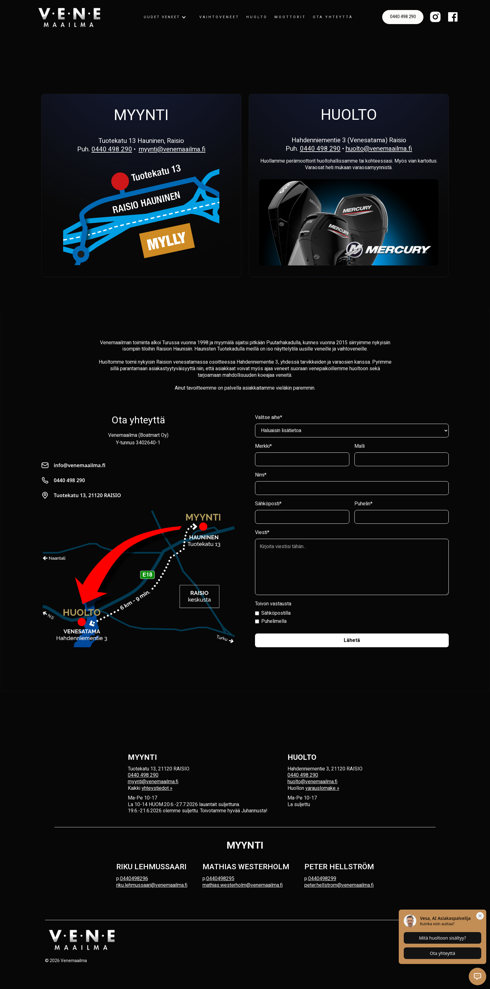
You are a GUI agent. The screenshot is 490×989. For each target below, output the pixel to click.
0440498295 (220, 878)
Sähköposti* (268, 503)
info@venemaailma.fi (79, 465)
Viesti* (262, 532)
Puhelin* (363, 503)
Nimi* (261, 475)
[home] (69, 17)
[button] (165, 17)
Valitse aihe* (268, 417)
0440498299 (322, 878)
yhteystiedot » (157, 788)
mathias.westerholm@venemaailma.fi (242, 885)
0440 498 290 (403, 16)
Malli (359, 446)
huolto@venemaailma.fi (379, 149)
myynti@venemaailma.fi (172, 149)
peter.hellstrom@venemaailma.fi (339, 885)
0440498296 (134, 878)
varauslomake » (322, 788)
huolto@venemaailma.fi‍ (313, 781)
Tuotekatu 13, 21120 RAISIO (87, 495)
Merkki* (263, 446)
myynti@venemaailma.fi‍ (153, 781)
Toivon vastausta (273, 604)
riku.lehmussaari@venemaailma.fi (152, 885)
